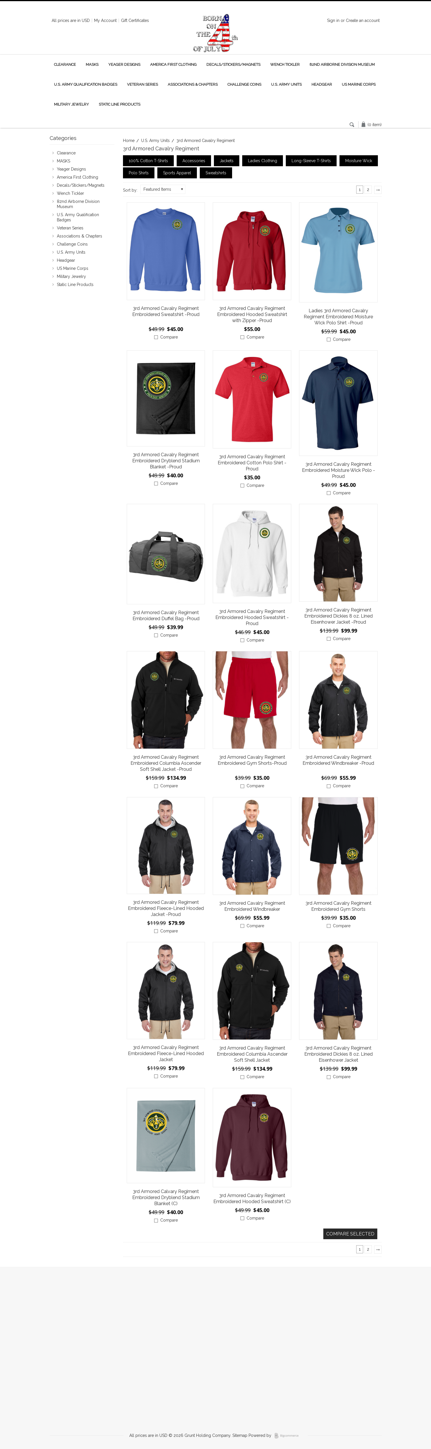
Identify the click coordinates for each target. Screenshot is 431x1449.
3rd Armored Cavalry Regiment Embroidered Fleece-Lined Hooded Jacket (166, 1053)
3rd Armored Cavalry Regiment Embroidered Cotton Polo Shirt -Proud (252, 463)
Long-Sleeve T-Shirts (311, 160)
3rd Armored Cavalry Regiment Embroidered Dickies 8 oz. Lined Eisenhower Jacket (338, 1054)
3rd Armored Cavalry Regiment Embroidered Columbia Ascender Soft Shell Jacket (252, 1054)
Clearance (65, 64)
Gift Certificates (135, 20)
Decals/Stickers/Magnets (233, 64)
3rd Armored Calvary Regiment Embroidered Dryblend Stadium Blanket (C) (166, 1197)
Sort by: (130, 190)
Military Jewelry (71, 104)
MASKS (92, 64)
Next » (379, 192)
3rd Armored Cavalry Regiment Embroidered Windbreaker (252, 906)
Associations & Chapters (193, 84)
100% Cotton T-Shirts (148, 160)
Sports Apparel (177, 173)
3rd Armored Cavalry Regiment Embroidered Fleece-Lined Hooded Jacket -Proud (166, 908)
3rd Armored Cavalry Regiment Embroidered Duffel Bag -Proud (166, 615)
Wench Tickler (285, 64)
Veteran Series (142, 84)
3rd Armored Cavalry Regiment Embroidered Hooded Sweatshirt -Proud (252, 617)
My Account (105, 20)
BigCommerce (288, 1436)
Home (129, 140)
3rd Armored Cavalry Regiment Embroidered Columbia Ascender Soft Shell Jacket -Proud (165, 763)
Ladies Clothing (262, 160)
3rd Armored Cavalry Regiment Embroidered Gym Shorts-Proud (252, 760)
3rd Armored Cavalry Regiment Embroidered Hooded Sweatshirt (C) (252, 1198)
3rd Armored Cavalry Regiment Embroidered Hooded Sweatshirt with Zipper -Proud (252, 314)
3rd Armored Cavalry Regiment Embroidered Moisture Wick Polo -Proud (338, 470)
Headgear (321, 84)
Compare (169, 337)
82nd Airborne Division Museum (342, 64)
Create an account (363, 20)
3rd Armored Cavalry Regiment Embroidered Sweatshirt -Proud (165, 311)
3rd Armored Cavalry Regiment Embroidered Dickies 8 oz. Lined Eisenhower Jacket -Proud (338, 616)
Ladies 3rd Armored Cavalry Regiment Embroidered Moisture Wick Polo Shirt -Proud (338, 317)
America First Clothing (173, 64)
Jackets (227, 160)
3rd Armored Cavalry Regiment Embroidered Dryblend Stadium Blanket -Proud (166, 461)
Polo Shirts (139, 173)
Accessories (193, 160)
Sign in (333, 20)
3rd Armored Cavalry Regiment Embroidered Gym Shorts (338, 906)
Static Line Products (119, 104)
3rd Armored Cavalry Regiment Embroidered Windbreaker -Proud (338, 760)
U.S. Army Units (286, 84)
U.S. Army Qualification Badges (85, 84)
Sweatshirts (216, 173)
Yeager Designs (124, 64)
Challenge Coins (244, 84)
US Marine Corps (359, 84)
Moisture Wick (358, 160)
